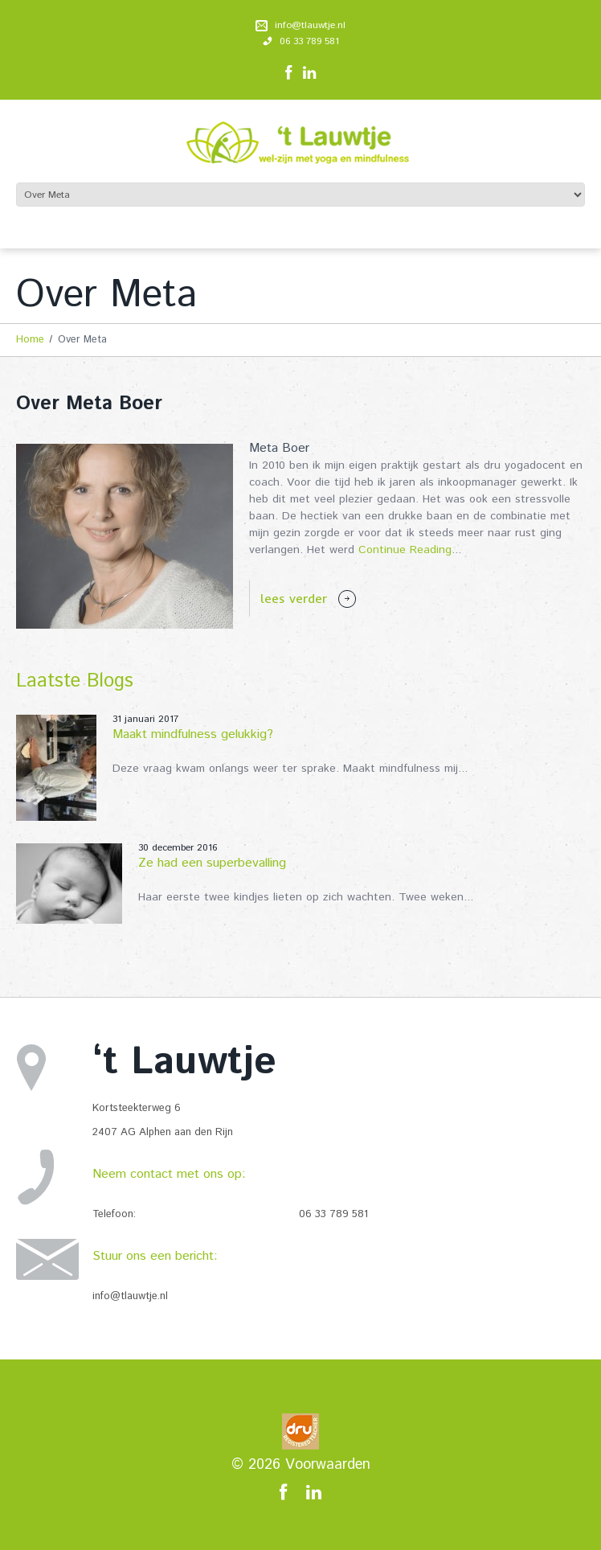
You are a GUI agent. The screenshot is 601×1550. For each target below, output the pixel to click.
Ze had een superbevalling (212, 863)
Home (30, 339)
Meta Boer (279, 448)
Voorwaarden (327, 1464)
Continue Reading (405, 550)
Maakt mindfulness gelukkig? (192, 734)
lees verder (293, 598)
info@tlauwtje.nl (310, 25)
